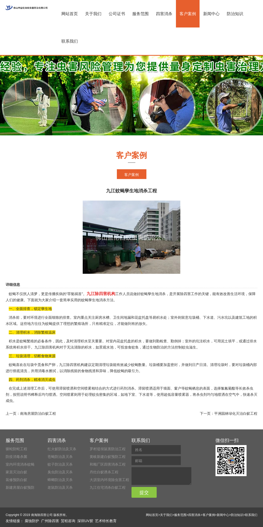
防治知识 (235, 14)
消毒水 (43, 371)
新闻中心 (211, 14)
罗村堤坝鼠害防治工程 (108, 449)
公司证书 (117, 14)
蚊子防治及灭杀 (60, 464)
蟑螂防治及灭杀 (60, 480)
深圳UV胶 (85, 521)
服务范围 (140, 14)
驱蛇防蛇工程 (16, 449)
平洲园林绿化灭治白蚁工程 (235, 413)
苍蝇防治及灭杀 (60, 457)
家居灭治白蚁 (16, 472)
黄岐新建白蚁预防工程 (108, 457)
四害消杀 (164, 14)
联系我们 (69, 41)
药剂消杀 (127, 388)
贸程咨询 (68, 521)
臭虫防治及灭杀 (60, 472)
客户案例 (188, 14)
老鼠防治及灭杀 (60, 487)
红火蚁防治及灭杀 (62, 449)
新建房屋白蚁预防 (20, 487)
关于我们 (93, 14)
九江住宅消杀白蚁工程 (108, 487)
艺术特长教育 (106, 521)
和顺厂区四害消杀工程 (108, 464)
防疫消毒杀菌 (16, 457)
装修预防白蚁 (16, 480)
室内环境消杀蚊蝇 (20, 464)
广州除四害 (50, 521)
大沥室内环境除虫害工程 (109, 480)
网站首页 (69, 14)
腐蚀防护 (32, 521)
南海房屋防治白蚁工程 (38, 413)
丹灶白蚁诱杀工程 (104, 472)
